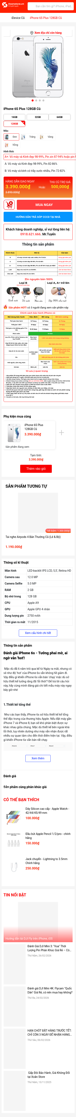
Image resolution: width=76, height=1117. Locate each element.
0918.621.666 (30, 234)
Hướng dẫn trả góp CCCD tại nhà (38, 216)
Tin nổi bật (15, 895)
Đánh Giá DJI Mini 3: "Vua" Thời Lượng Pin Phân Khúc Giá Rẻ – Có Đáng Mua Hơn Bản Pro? (49, 948)
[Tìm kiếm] (32, 6)
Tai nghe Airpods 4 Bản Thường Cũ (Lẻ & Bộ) (33, 537)
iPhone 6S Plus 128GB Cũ (34, 427)
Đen (15, 136)
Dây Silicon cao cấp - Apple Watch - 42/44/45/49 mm (47, 810)
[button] (33, 100)
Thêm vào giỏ (36, 469)
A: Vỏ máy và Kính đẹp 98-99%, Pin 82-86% (31, 163)
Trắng (32, 136)
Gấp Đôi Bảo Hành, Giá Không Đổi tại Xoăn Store (49, 1074)
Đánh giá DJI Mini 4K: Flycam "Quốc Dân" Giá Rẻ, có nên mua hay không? (50, 990)
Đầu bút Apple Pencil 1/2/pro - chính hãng (48, 836)
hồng (15, 144)
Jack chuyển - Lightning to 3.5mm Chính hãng (47, 861)
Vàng (50, 136)
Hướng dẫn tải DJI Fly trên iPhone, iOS (29, 938)
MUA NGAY (44, 205)
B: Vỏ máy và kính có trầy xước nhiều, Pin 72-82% (35, 170)
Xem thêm (38, 758)
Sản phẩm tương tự (26, 486)
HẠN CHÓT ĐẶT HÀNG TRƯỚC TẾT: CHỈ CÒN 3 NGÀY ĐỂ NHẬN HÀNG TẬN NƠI (50, 1033)
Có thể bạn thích (21, 799)
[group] (38, 66)
